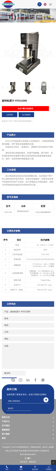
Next (53, 88)
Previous (2, 88)
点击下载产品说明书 (25, 109)
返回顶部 (35, 469)
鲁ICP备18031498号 (28, 454)
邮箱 (21, 469)
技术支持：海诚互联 (28, 462)
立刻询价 (9, 115)
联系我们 (49, 469)
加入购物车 (26, 115)
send (46, 399)
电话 (6, 469)
